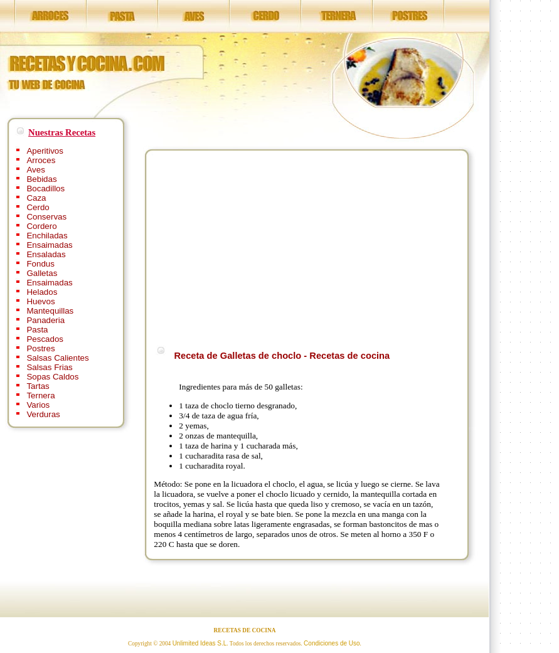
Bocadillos (45, 188)
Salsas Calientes (57, 358)
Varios (38, 405)
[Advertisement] (259, 246)
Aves (35, 169)
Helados (41, 292)
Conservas (46, 216)
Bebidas (41, 179)
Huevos (40, 301)
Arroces (40, 160)
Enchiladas (46, 235)
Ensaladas (45, 254)
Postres (40, 348)
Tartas (37, 386)
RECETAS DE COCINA (245, 630)
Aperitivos (44, 151)
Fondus (40, 263)
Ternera (40, 395)
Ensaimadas (49, 245)
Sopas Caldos (52, 376)
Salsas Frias (49, 367)
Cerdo (37, 207)
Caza (36, 198)
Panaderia (45, 320)
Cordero (41, 226)
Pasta (37, 329)
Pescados (44, 339)
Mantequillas (49, 311)
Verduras (43, 414)
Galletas (41, 273)
